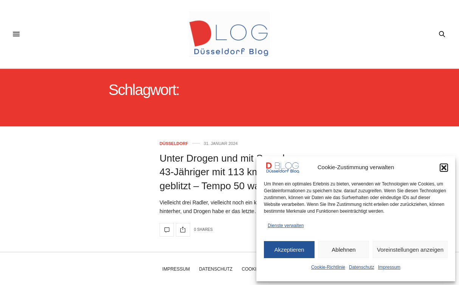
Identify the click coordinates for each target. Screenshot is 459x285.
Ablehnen (343, 249)
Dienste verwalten (286, 225)
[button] (444, 167)
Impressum (389, 267)
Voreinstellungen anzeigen (410, 249)
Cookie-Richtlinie (328, 267)
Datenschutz (361, 267)
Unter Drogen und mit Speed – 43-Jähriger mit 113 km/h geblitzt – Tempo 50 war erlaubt (228, 172)
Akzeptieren (289, 249)
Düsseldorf (174, 144)
